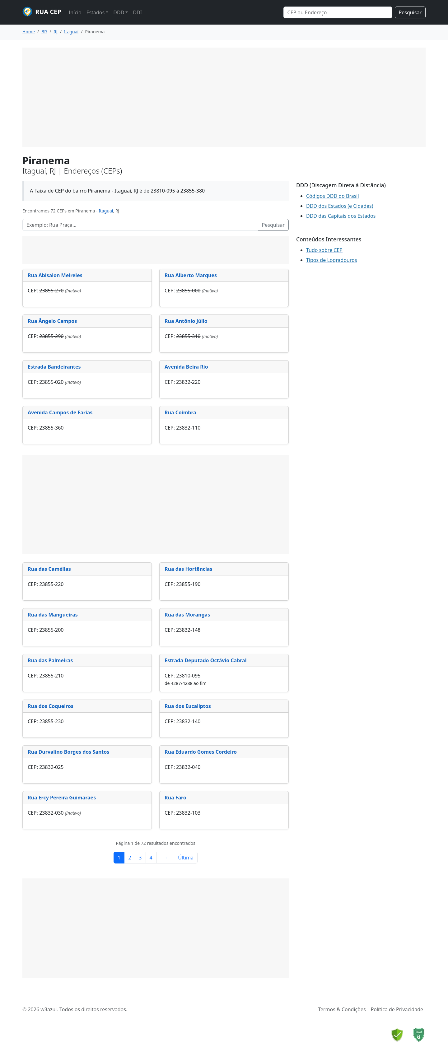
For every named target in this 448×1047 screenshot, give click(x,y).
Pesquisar (410, 12)
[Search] (337, 12)
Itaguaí (106, 211)
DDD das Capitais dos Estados (341, 215)
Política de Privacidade (397, 1009)
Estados (95, 12)
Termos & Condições (342, 1009)
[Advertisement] (224, 97)
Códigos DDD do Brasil (332, 196)
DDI (137, 12)
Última (186, 857)
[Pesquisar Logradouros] (140, 225)
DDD (118, 12)
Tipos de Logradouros (331, 260)
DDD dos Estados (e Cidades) (339, 205)
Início (75, 12)
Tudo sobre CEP (324, 250)
